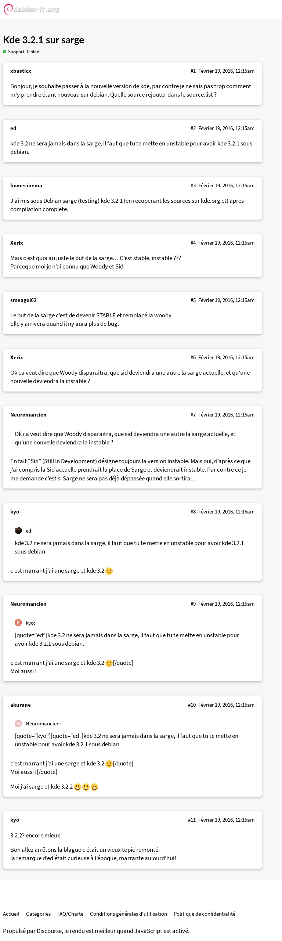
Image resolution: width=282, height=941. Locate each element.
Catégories (38, 913)
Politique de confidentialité (204, 913)
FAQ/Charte (70, 913)
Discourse (49, 931)
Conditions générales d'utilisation (128, 913)
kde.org (210, 201)
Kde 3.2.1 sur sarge (43, 40)
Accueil (11, 913)
